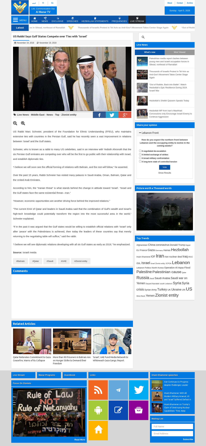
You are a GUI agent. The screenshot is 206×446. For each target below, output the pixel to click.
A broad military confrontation (155, 158)
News (45, 19)
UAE (64, 261)
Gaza (151, 250)
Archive (190, 3)
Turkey (162, 289)
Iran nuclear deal (173, 256)
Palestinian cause (166, 272)
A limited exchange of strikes (155, 155)
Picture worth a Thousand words (154, 188)
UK (169, 289)
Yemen (150, 295)
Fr (43, 3)
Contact (180, 3)
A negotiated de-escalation (154, 151)
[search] (164, 37)
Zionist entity (68, 114)
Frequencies (119, 19)
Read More (80, 439)
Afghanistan (142, 245)
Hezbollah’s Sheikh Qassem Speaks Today (169, 100)
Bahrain (21, 261)
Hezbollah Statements (95, 19)
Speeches (72, 19)
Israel (145, 263)
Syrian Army (151, 289)
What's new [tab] (149, 52)
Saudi (50, 261)
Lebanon (181, 262)
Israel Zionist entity (158, 263)
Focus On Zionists (22, 383)
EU (137, 250)
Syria (177, 283)
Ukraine (176, 289)
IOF (153, 256)
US (189, 288)
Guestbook (69, 375)
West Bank (140, 296)
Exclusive (57, 19)
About (169, 3)
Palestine (144, 272)
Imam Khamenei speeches (165, 375)
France (143, 250)
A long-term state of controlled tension (159, 162)
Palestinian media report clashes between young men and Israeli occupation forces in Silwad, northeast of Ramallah (169, 61)
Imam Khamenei (143, 257)
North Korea (158, 268)
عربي (34, 3)
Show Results (164, 173)
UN (183, 289)
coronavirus (162, 244)
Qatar (36, 261)
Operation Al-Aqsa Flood (177, 267)
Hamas (166, 250)
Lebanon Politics (143, 268)
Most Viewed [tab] (179, 52)
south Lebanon (166, 283)
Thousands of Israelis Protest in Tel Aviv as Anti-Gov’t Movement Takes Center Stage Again (124, 27)
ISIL (138, 263)
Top (57, 114)
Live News (23, 114)
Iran (160, 255)
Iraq (185, 256)
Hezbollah (180, 249)
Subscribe (188, 439)
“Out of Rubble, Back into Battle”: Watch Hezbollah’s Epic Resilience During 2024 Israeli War (168, 87)
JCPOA (168, 263)
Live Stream (19, 375)
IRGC (190, 257)
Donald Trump (177, 244)
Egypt (188, 245)
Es (52, 3)
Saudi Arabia (162, 278)
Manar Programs (47, 375)
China (151, 244)
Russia (142, 277)
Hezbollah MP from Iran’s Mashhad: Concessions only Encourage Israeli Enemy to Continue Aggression (170, 113)
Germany (159, 250)
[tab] (165, 133)
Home (34, 19)
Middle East (37, 114)
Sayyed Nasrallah (152, 284)
